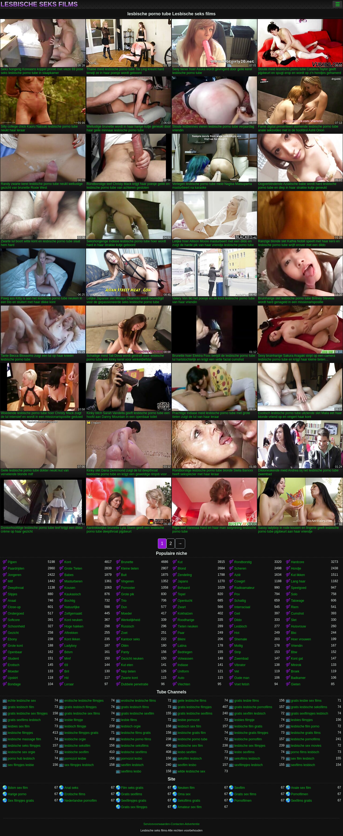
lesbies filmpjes (302, 720)
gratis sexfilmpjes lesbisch (309, 713)
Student (13, 658)
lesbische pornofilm (248, 739)
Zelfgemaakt (73, 613)
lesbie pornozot (188, 720)
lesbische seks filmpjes (24, 746)
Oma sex (184, 794)
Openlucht (185, 601)
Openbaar (15, 652)
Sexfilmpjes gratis (133, 800)
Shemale (240, 639)
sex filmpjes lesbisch (79, 765)
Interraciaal (242, 607)
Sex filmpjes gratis (21, 800)
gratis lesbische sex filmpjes (28, 713)
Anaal (12, 601)
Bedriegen (185, 652)
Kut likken (298, 575)
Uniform (183, 671)
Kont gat (297, 658)
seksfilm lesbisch (190, 758)
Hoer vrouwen (301, 639)
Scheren (240, 568)
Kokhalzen (185, 613)
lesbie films (129, 720)
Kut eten (127, 665)
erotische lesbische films (138, 701)
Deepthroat (16, 588)
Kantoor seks (130, 639)
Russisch (127, 626)
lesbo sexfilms (244, 752)
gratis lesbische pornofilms (253, 707)
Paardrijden (16, 568)
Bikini (181, 639)
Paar (181, 633)
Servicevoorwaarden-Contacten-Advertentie (171, 824)
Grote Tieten (73, 568)
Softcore (14, 620)
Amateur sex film (190, 807)
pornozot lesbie (75, 758)
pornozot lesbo (131, 758)
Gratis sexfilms (131, 794)
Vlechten (184, 684)
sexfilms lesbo (131, 771)
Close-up (14, 607)
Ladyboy (70, 646)
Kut (180, 562)
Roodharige (186, 620)
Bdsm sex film (18, 788)
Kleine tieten (130, 568)
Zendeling (185, 575)
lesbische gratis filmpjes (251, 733)
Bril (66, 671)
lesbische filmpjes (20, 733)
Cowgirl (239, 581)
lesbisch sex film (189, 726)
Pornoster (128, 588)
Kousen (69, 588)
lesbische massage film (24, 739)
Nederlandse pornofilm (80, 800)
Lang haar (298, 581)
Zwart (182, 607)
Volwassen (185, 658)
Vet (236, 671)
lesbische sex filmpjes (249, 746)
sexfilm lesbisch (132, 765)
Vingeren (127, 581)
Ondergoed (16, 613)
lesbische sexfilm (76, 752)
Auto (181, 678)
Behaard (184, 588)
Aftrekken (71, 633)
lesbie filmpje (73, 720)
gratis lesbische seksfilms (309, 707)
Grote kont (15, 646)
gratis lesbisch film (21, 707)
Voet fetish (241, 684)
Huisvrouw (298, 626)
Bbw (294, 652)
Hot (236, 633)
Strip (237, 652)
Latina (182, 646)
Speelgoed (298, 588)
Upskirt (13, 678)
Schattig (240, 601)
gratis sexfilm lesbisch (250, 713)
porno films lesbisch (305, 752)
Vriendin (297, 646)
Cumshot (297, 613)
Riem (295, 607)
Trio (123, 601)
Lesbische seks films (39, 4)
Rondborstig (243, 562)
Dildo (237, 620)
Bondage (14, 684)
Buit (124, 575)
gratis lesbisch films (135, 707)
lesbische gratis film (192, 733)
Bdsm (68, 652)
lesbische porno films (136, 739)
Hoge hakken (73, 626)
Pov (237, 594)
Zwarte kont (129, 678)
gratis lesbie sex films (306, 701)
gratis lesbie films (246, 701)
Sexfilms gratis (301, 800)
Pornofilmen (299, 794)
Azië (237, 575)
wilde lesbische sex (191, 771)
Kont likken (72, 639)
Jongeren (14, 575)
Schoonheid (16, 626)
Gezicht (13, 633)
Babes (68, 575)
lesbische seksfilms (135, 746)
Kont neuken (73, 620)
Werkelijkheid (130, 620)
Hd (66, 678)
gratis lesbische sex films (82, 713)
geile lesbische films (192, 701)
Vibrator (239, 665)
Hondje (296, 568)
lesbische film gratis (248, 726)
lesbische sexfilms (134, 752)
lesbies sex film (18, 726)
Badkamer (298, 678)
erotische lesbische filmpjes (83, 701)
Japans (183, 581)
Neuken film (186, 788)
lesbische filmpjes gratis (81, 733)
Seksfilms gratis (189, 800)
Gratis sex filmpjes (134, 807)
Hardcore (297, 562)
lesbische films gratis (136, 733)
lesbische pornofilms (305, 739)
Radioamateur (244, 588)
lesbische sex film (190, 746)
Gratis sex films (245, 794)
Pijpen (12, 562)
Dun (124, 607)
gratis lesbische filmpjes (195, 707)
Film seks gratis (132, 788)
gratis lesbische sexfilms (195, 713)
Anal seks (71, 788)
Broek (295, 671)
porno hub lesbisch (21, 758)
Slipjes (12, 594)
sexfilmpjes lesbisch (248, 765)
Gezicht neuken (132, 658)
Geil (237, 613)
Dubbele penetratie (134, 684)
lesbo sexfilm (187, 752)
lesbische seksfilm (77, 746)
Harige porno (17, 794)
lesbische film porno (305, 726)
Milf (10, 581)
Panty (125, 652)
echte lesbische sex (22, 701)
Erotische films (74, 794)
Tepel (181, 594)
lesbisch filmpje (75, 726)
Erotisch (13, 665)
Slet (294, 620)
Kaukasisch (72, 594)
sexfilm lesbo (187, 765)
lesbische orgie (75, 739)
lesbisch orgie (131, 726)
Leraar (69, 684)
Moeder (126, 613)
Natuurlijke (72, 607)
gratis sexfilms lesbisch (24, 720)
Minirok (296, 665)
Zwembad (241, 658)
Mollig (238, 646)
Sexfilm (239, 788)
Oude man (241, 678)
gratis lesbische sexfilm (137, 713)
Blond (182, 568)
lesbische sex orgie (21, 752)
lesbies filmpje (244, 720)
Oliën (125, 646)
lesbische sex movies (306, 746)
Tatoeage (297, 601)
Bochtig (69, 601)
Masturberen (73, 581)
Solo (294, 594)
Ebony (12, 639)
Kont (67, 562)
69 (66, 665)
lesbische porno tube (192, 739)
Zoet (124, 633)
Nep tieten (128, 671)
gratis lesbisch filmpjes (80, 707)
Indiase (183, 665)
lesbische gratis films (306, 733)
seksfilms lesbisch (247, 758)
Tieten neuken (188, 626)
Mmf (67, 658)
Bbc (294, 633)
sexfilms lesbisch (303, 765)
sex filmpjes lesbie (21, 765)
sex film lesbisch (302, 758)
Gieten (295, 684)
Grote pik (127, 594)
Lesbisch (240, 626)
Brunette (127, 562)
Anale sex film (301, 788)
